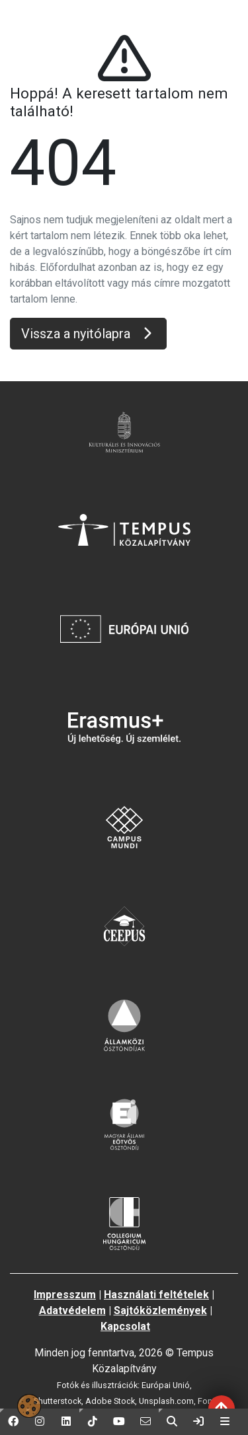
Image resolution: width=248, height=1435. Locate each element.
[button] (13, 1422)
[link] (198, 1422)
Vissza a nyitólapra (88, 334)
